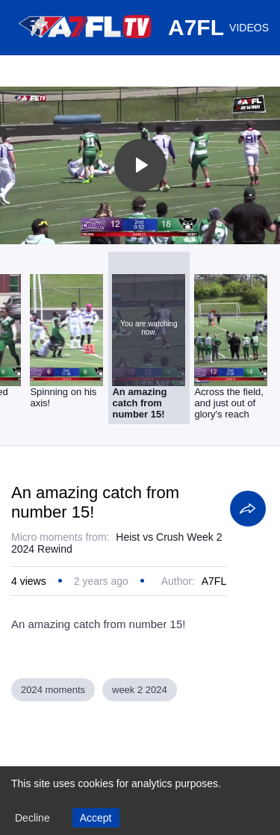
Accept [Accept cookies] (96, 818)
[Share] (248, 509)
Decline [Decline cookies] (32, 818)
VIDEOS (249, 28)
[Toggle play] (140, 165)
